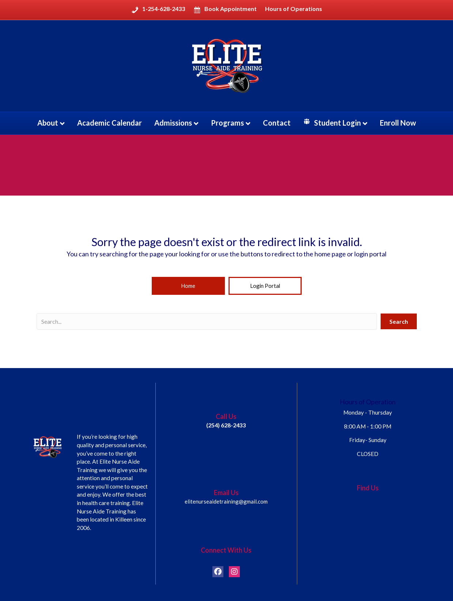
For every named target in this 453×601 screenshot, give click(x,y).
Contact (277, 122)
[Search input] (207, 322)
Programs (227, 122)
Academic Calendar (109, 122)
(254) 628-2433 (226, 426)
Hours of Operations (293, 8)
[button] (188, 286)
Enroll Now (398, 122)
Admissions (173, 122)
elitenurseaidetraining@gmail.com (226, 503)
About (47, 122)
